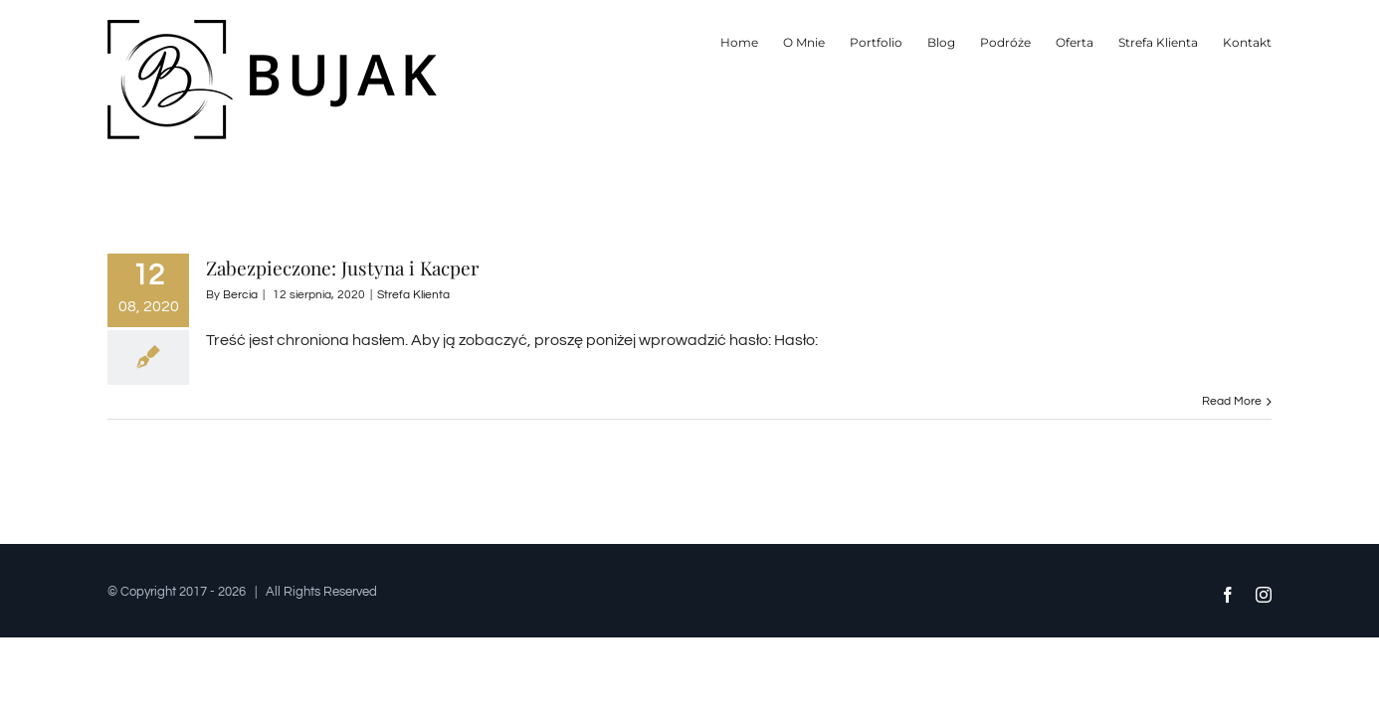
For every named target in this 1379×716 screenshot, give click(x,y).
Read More (1232, 401)
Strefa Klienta (413, 294)
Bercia (240, 294)
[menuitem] (622, 42)
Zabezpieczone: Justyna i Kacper (342, 267)
